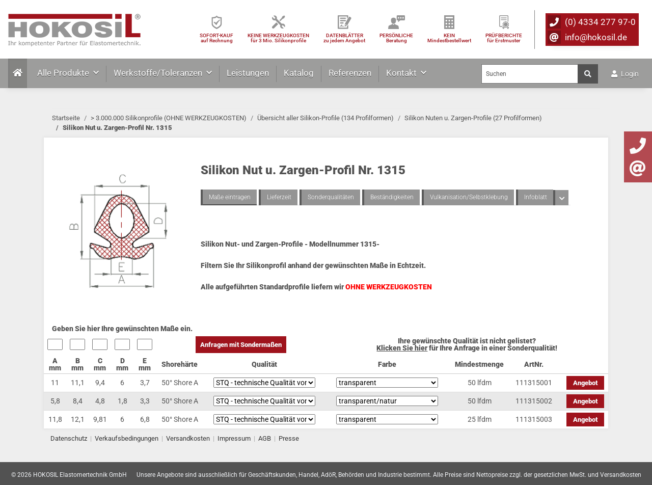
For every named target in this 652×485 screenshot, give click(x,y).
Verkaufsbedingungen (126, 438)
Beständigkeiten (392, 197)
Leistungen (248, 73)
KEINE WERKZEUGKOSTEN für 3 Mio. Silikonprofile (278, 38)
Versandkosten (188, 438)
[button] (560, 197)
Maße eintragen (230, 197)
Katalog (299, 73)
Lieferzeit (279, 197)
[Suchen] (529, 74)
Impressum (234, 438)
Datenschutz (68, 438)
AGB (264, 438)
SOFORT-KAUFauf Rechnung (216, 38)
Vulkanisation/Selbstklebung (469, 197)
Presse (289, 438)
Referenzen (350, 73)
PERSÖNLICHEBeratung (396, 38)
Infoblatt (535, 197)
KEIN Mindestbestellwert (449, 38)
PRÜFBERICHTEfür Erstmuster (503, 38)
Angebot (585, 383)
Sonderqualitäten (331, 197)
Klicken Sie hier (401, 348)
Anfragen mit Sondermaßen (241, 344)
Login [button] (625, 74)
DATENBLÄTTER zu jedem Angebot (344, 38)
